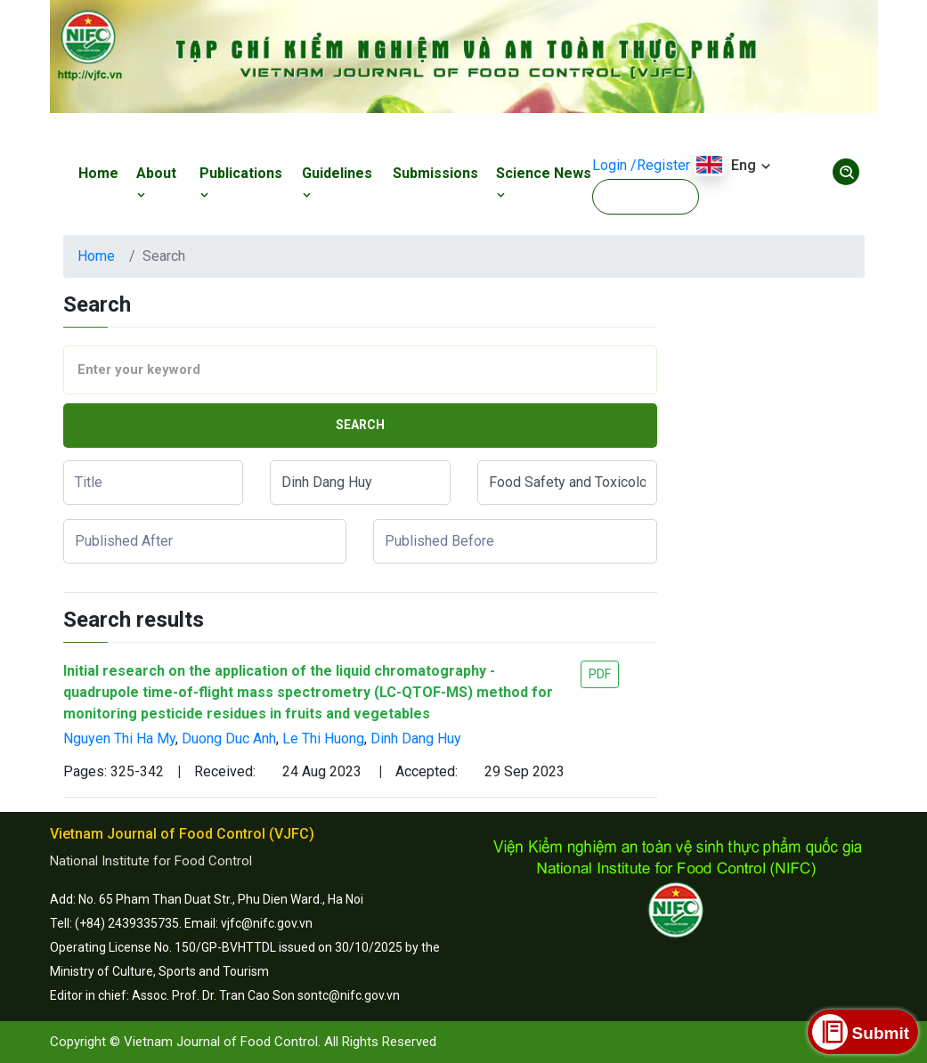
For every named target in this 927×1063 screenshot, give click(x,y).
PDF (600, 674)
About (156, 183)
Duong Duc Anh (229, 738)
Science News (543, 183)
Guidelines (337, 183)
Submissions (435, 173)
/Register (660, 165)
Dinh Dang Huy (415, 738)
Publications (240, 183)
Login (609, 165)
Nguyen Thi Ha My (119, 738)
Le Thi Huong (323, 738)
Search (360, 425)
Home (98, 173)
